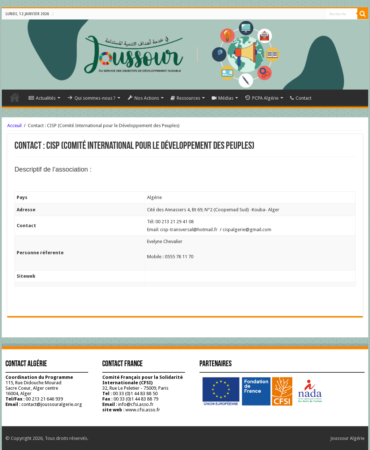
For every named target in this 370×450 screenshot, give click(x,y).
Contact (300, 98)
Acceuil (14, 125)
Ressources (185, 98)
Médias (222, 98)
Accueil (14, 97)
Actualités (42, 98)
